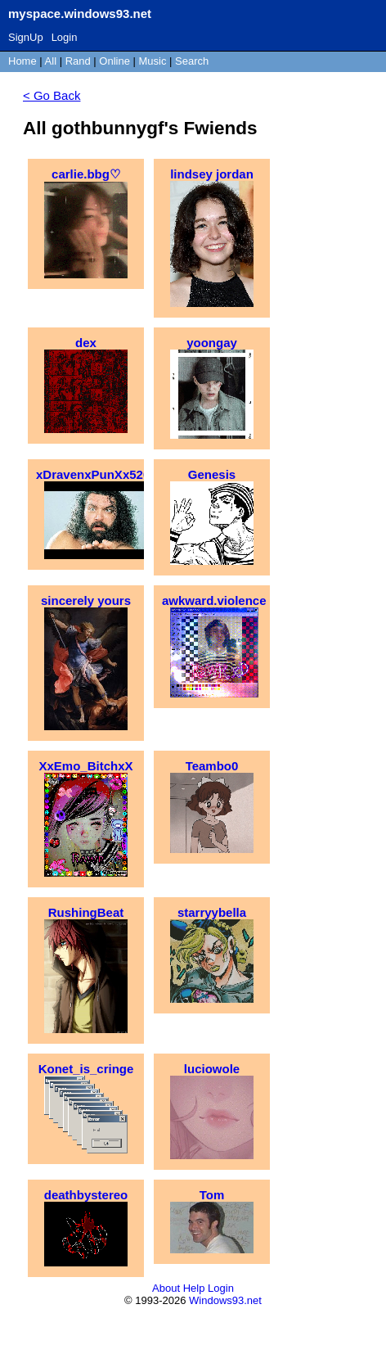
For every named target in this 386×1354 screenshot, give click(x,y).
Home (22, 61)
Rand (78, 61)
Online (114, 61)
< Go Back (51, 95)
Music (153, 61)
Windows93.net (225, 1300)
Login (65, 37)
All (52, 61)
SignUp (25, 37)
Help (194, 1288)
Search (192, 61)
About (166, 1288)
